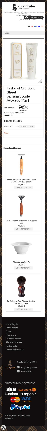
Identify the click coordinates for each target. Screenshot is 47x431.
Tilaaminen (11, 335)
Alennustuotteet (14, 342)
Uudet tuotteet (13, 338)
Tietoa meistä (12, 327)
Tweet (6, 133)
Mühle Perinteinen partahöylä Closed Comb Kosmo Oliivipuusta (21, 180)
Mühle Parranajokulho (21, 262)
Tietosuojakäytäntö (15, 349)
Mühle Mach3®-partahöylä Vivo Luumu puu (21, 222)
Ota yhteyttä (12, 324)
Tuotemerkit (12, 346)
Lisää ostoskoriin (27, 126)
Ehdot (9, 331)
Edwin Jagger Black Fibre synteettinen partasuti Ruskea (21, 302)
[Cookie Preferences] (3, 427)
